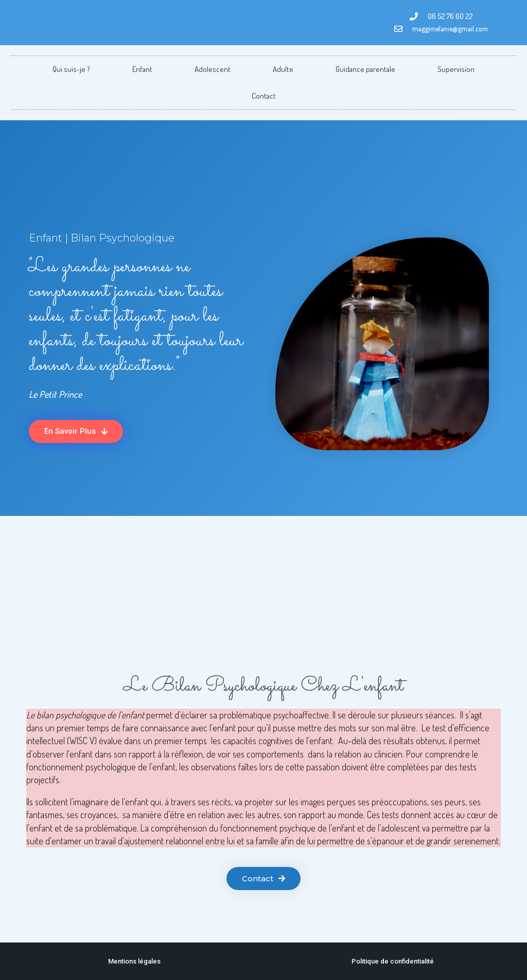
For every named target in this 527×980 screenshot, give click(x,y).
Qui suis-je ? (71, 69)
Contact (264, 96)
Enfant (142, 69)
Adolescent (213, 69)
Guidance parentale (365, 69)
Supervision (456, 69)
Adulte (283, 69)
